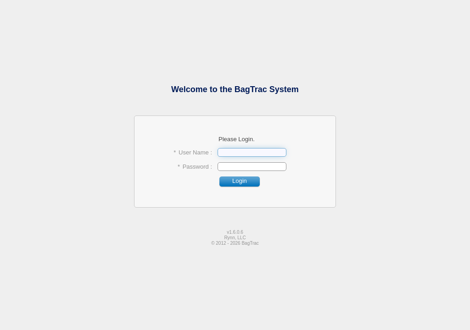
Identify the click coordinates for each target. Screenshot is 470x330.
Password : (197, 166)
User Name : (195, 152)
